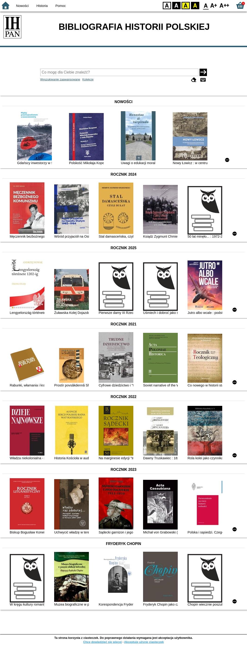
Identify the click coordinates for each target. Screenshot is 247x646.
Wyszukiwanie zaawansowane (60, 79)
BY (195, 5)
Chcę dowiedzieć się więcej (102, 642)
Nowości (22, 6)
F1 (214, 5)
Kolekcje (88, 79)
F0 (205, 5)
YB (185, 5)
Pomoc (60, 6)
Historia (42, 6)
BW (176, 5)
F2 (224, 5)
